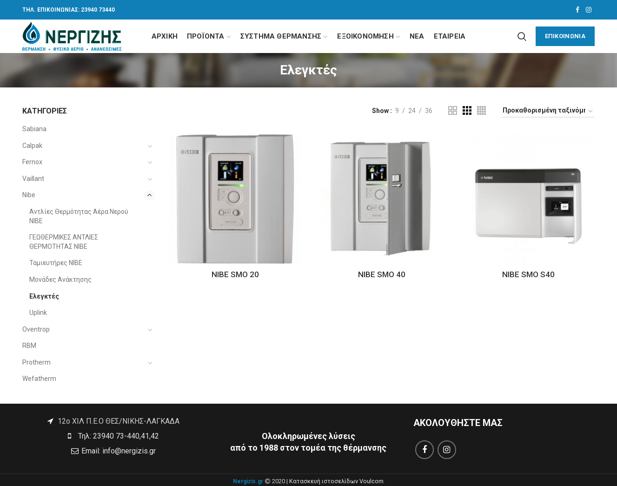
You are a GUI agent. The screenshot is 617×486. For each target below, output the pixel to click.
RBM (29, 345)
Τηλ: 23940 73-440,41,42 (117, 436)
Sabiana (34, 129)
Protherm (36, 362)
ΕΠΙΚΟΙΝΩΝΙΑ (565, 36)
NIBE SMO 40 (381, 274)
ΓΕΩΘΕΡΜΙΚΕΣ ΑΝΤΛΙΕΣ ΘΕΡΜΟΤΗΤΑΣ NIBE (63, 241)
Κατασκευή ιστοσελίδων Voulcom (336, 481)
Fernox (32, 162)
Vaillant (33, 178)
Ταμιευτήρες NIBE (55, 262)
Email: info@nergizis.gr (118, 450)
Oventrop (36, 329)
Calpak (32, 145)
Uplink (38, 312)
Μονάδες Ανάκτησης (60, 279)
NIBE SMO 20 (235, 274)
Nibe (28, 195)
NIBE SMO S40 (528, 274)
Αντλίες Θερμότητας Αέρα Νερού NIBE (78, 216)
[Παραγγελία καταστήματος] (548, 112)
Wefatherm (39, 378)
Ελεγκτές (44, 296)
